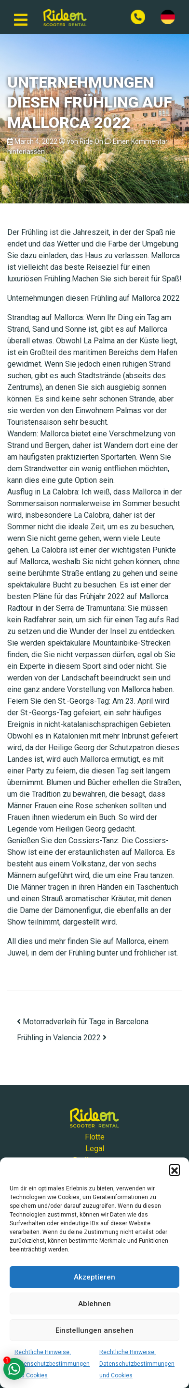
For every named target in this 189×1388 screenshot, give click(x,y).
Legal (94, 1148)
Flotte (95, 1136)
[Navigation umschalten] (21, 17)
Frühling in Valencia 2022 (62, 1037)
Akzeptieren (94, 1277)
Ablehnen (94, 1303)
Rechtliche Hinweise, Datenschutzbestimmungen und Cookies (52, 1364)
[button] (174, 1169)
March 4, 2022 (35, 141)
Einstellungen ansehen (94, 1330)
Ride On (91, 141)
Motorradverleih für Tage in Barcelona (82, 1021)
